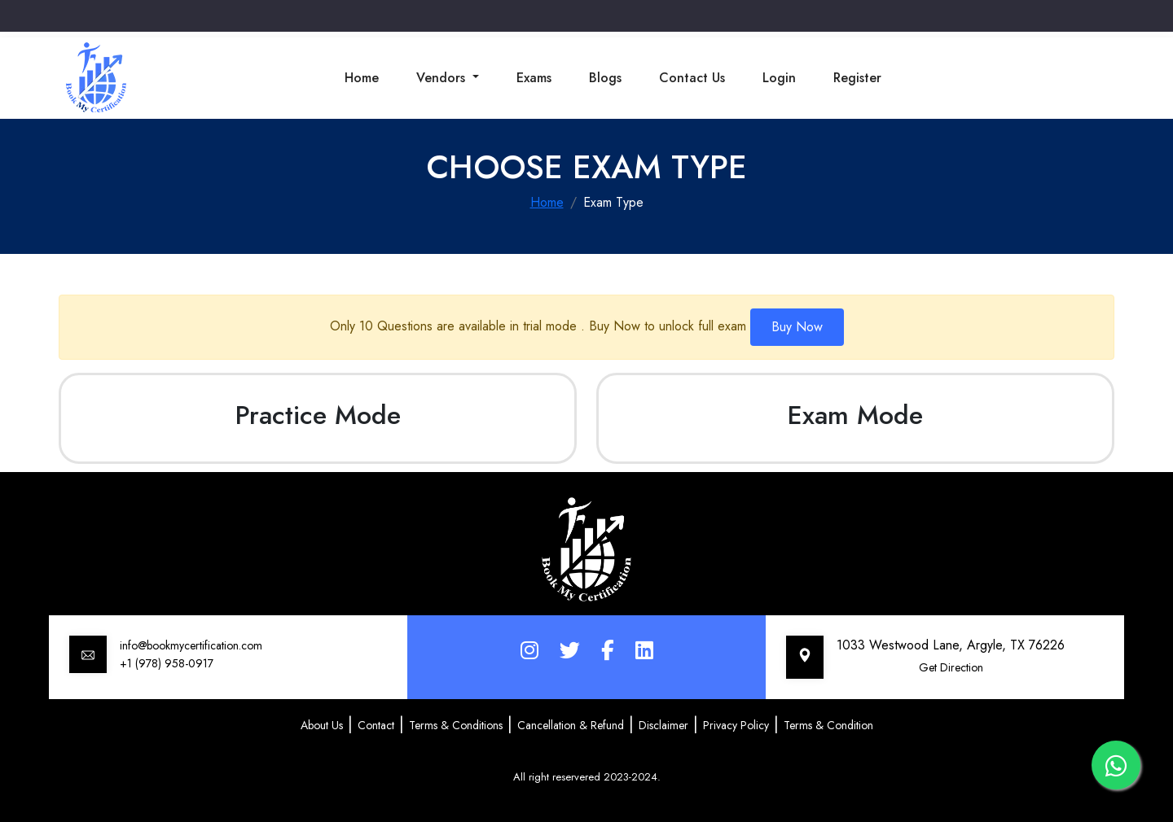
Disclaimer (663, 725)
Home (362, 77)
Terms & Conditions (456, 725)
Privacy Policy (736, 725)
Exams (533, 77)
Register (857, 77)
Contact (376, 725)
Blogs (605, 77)
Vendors (442, 77)
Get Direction (951, 667)
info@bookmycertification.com (191, 645)
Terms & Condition (828, 725)
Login (779, 77)
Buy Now (797, 326)
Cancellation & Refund (570, 725)
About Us (322, 725)
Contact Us (692, 77)
